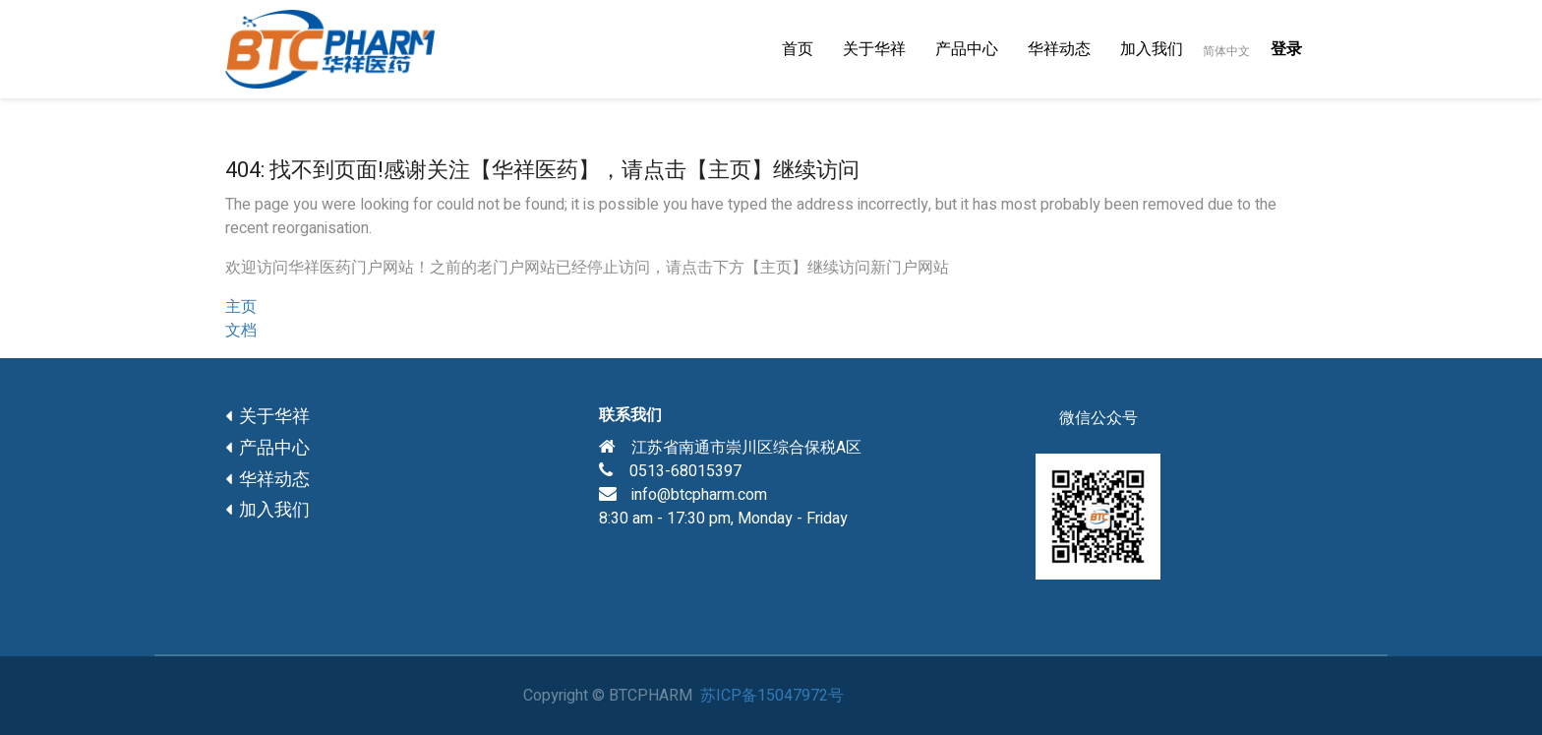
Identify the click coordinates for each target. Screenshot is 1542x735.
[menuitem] (797, 49)
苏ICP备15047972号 (772, 695)
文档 (241, 330)
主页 (241, 307)
